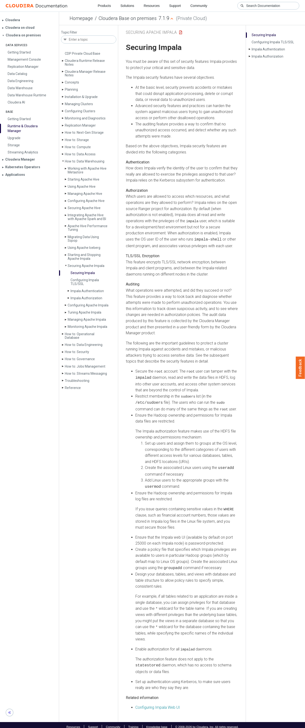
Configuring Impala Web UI (157, 703)
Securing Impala (83, 273)
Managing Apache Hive (85, 194)
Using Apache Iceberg (84, 248)
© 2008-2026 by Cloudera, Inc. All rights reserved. (207, 722)
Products (104, 6)
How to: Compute (78, 147)
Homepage (81, 18)
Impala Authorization (86, 298)
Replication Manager (80, 125)
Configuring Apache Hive (86, 201)
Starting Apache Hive (83, 179)
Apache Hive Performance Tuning (87, 227)
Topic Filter (69, 32)
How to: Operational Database (79, 335)
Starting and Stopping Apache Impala (84, 256)
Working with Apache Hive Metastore (87, 170)
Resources (152, 6)
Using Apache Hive (82, 186)
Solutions (127, 6)
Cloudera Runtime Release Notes (85, 62)
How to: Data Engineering (83, 345)
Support (175, 6)
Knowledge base (157, 722)
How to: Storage (77, 140)
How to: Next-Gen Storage (84, 132)
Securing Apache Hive (84, 208)
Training (133, 722)
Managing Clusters (79, 104)
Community (198, 6)
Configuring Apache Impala (88, 305)
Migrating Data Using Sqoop (83, 238)
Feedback (300, 368)
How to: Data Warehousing (84, 161)
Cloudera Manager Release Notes (85, 73)
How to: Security (77, 352)
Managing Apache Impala (87, 319)
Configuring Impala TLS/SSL (85, 281)
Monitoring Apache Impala (87, 327)
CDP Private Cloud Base (82, 53)
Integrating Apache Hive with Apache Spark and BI (87, 217)
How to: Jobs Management (85, 366)
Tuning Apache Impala (84, 312)
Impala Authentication (87, 291)
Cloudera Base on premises (128, 18)
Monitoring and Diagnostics (85, 118)
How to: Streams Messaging (86, 373)
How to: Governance (80, 359)
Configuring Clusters (80, 111)
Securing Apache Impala (86, 266)
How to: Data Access (80, 154)
